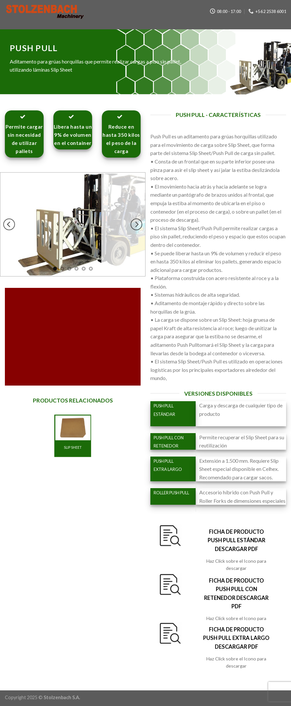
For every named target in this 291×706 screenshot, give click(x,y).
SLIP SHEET (73, 447)
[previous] (9, 224)
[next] (136, 224)
